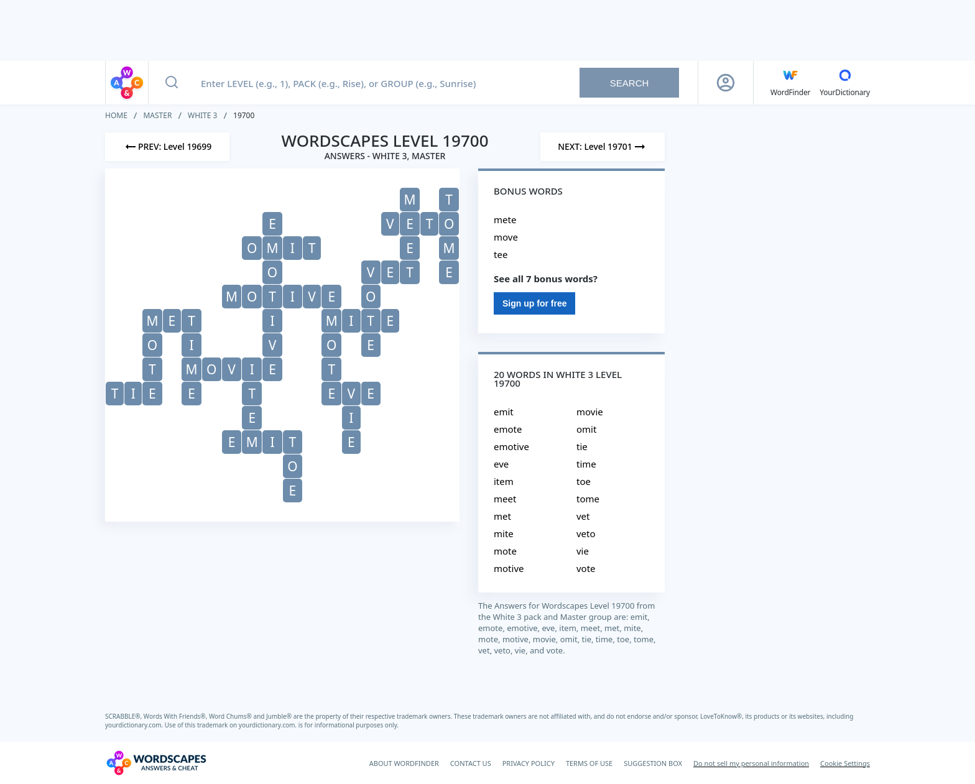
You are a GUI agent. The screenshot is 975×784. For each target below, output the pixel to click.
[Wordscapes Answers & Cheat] (156, 763)
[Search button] (172, 82)
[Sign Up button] (726, 82)
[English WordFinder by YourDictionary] (790, 83)
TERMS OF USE (589, 763)
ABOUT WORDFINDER (404, 763)
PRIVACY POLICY (528, 763)
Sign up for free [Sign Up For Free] (534, 303)
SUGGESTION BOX (653, 763)
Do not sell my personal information (751, 763)
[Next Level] (602, 146)
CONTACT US (470, 763)
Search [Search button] (629, 83)
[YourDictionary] (845, 83)
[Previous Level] (167, 146)
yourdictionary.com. (135, 725)
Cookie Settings (845, 763)
